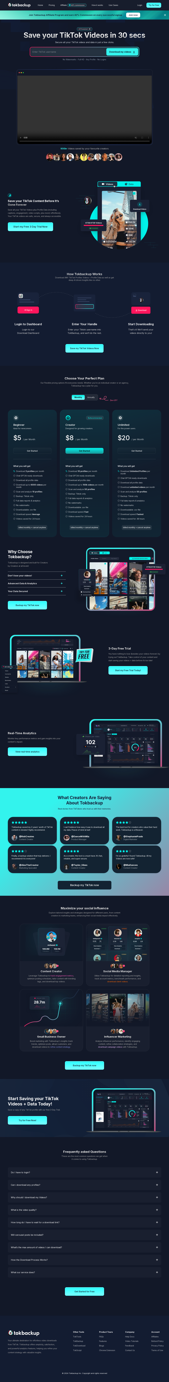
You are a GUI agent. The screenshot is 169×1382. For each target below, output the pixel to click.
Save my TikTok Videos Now (84, 348)
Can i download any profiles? (25, 1185)
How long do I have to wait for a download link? (35, 1222)
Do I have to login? (20, 1172)
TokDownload (79, 1346)
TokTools (77, 1336)
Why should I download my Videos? (29, 1197)
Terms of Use (157, 1350)
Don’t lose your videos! (20, 575)
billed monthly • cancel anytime (32, 527)
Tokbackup (73, 1373)
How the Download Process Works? (29, 1260)
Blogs (101, 1346)
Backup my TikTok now (27, 605)
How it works (97, 5)
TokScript (77, 1350)
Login (139, 5)
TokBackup (78, 1341)
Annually (91, 397)
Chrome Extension (107, 1350)
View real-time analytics (27, 751)
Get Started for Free (84, 1291)
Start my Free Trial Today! (128, 670)
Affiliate (73, 5)
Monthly (78, 397)
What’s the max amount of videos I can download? (36, 1247)
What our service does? (23, 1272)
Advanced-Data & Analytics (22, 583)
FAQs (101, 1336)
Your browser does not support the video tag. (84, 110)
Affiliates (155, 1336)
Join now (133, 15)
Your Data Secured (18, 591)
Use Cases (113, 5)
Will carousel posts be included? (27, 1235)
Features (103, 1341)
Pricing (52, 5)
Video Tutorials (131, 1341)
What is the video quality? (24, 1210)
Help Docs (129, 1336)
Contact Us (130, 1350)
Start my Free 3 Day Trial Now (30, 226)
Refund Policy (157, 1341)
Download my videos (122, 52)
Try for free (154, 5)
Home (40, 5)
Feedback (129, 1346)
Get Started (32, 451)
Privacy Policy (157, 1346)
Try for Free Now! (27, 1120)
